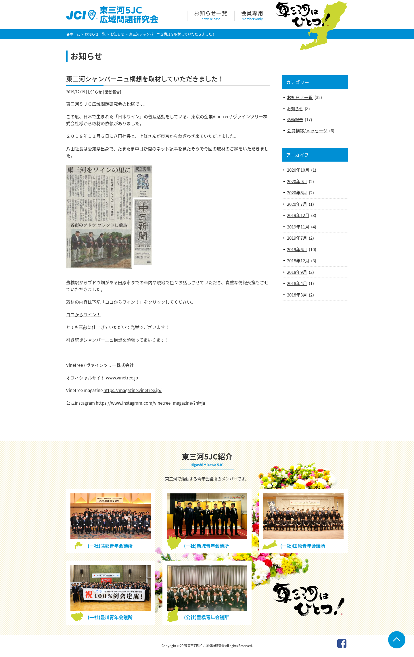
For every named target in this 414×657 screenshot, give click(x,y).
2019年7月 (297, 238)
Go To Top (396, 639)
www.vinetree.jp (122, 378)
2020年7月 (297, 204)
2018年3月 (297, 295)
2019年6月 (297, 249)
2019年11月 (298, 227)
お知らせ (94, 91)
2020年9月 (297, 181)
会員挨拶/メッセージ (307, 130)
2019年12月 (298, 215)
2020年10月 (298, 170)
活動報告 (112, 91)
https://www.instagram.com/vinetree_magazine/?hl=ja (150, 403)
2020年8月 (297, 192)
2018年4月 (297, 283)
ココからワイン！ (83, 314)
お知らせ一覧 (300, 97)
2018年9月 (297, 272)
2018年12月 (298, 260)
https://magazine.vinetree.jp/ (132, 390)
